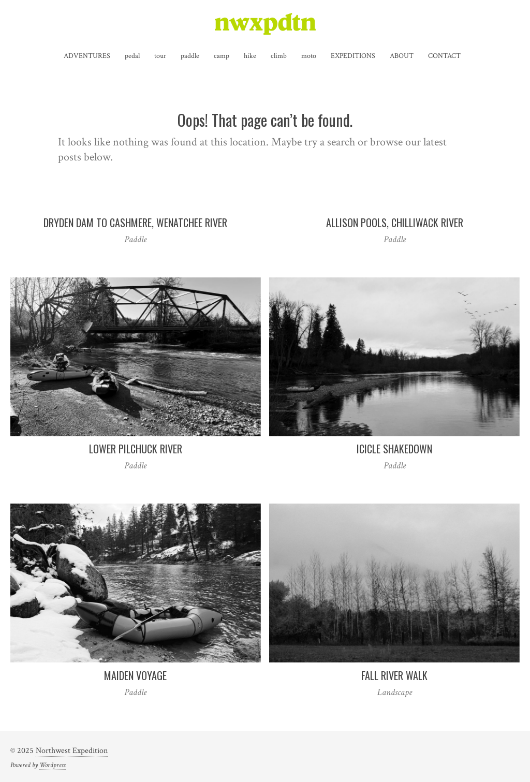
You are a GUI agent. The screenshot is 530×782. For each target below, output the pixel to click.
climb (279, 56)
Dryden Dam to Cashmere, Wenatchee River (135, 222)
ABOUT (402, 56)
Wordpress (52, 765)
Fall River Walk (394, 675)
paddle (190, 56)
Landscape (394, 692)
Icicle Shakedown (394, 448)
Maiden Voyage (135, 675)
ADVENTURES (87, 56)
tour (160, 56)
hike (250, 56)
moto (308, 56)
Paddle (135, 239)
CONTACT (444, 56)
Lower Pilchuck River (135, 448)
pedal (132, 56)
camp (221, 56)
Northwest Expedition (72, 750)
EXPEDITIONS (353, 56)
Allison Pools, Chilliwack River (394, 222)
